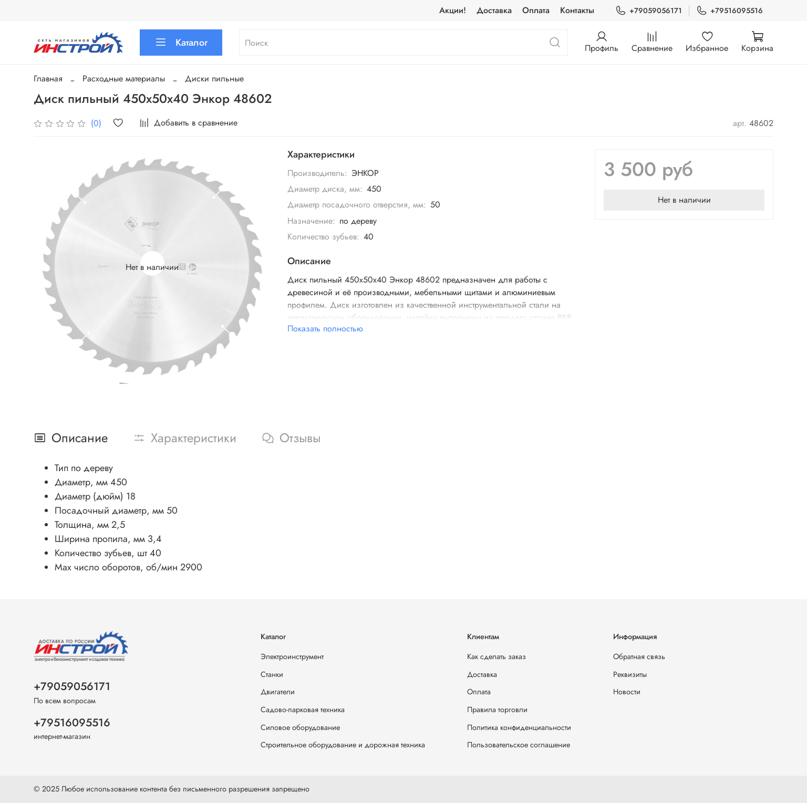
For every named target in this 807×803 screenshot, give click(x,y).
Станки (272, 674)
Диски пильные (214, 78)
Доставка (494, 10)
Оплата (536, 10)
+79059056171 (648, 10)
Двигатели (278, 691)
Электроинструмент (292, 656)
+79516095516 (729, 10)
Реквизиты (630, 674)
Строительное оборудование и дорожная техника (343, 744)
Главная (48, 78)
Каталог (181, 42)
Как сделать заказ (496, 656)
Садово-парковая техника (303, 709)
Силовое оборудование (300, 727)
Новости (626, 691)
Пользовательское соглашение (518, 744)
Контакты (577, 10)
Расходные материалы (123, 78)
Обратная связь (639, 656)
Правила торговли (497, 709)
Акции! (452, 10)
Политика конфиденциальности (519, 727)
